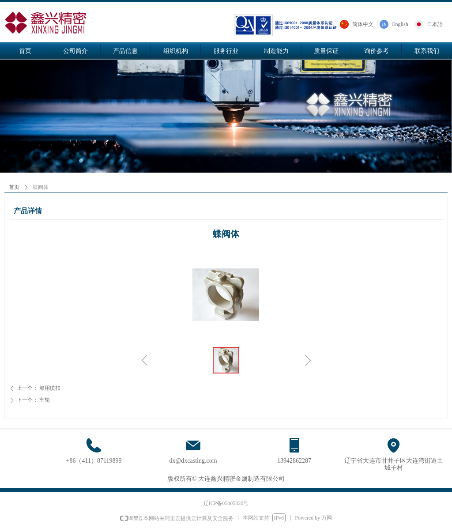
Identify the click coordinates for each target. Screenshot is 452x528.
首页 (14, 187)
